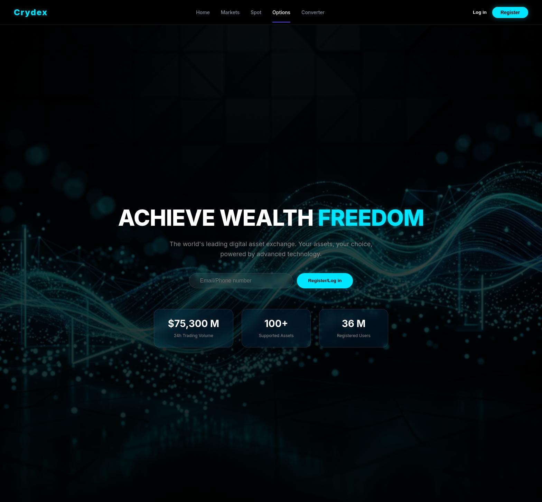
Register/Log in (325, 280)
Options (281, 12)
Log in (480, 12)
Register (510, 12)
